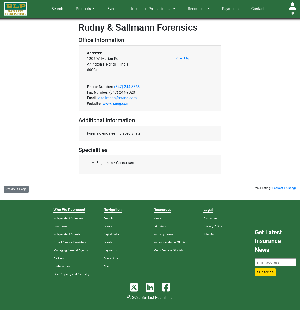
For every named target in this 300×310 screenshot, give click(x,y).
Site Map (209, 234)
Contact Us (111, 258)
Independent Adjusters (68, 218)
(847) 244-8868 (127, 87)
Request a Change (284, 188)
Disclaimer (210, 218)
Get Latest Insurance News (268, 241)
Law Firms (60, 226)
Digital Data (111, 234)
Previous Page (16, 189)
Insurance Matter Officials (171, 242)
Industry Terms (163, 234)
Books (108, 226)
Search (57, 9)
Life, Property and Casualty (71, 274)
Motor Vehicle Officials (169, 250)
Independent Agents (66, 234)
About (108, 266)
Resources (197, 9)
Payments (230, 9)
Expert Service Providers (69, 242)
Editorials (160, 226)
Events (112, 9)
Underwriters (62, 266)
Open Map (183, 58)
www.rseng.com (115, 103)
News (157, 218)
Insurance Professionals (151, 9)
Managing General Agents (70, 250)
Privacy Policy (212, 226)
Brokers (58, 258)
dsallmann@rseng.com (117, 98)
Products (84, 9)
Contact (257, 9)
